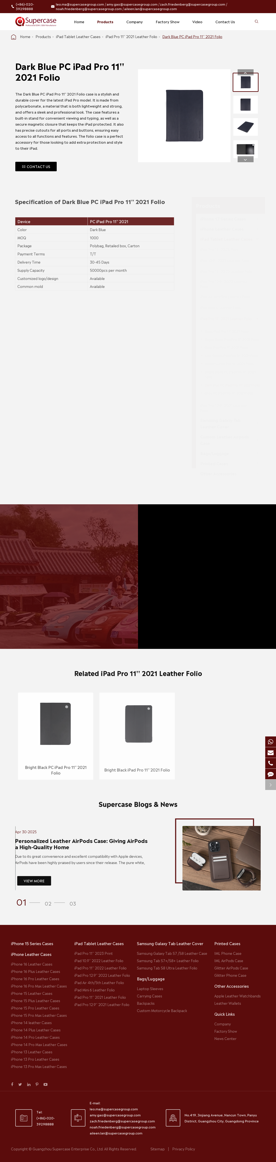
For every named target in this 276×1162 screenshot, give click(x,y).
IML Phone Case (228, 953)
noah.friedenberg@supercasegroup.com (89, 8)
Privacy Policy (183, 1148)
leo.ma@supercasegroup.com (80, 4)
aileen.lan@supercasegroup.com (150, 8)
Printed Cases (227, 943)
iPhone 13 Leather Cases (31, 1051)
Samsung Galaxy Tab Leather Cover (170, 943)
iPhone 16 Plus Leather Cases (35, 971)
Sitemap (158, 1148)
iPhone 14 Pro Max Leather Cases (39, 1044)
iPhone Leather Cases (31, 954)
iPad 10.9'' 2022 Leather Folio (98, 960)
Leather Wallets (227, 1003)
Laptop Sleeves (150, 988)
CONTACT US (36, 166)
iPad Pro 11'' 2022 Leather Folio (100, 967)
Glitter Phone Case (230, 975)
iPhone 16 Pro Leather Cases (35, 978)
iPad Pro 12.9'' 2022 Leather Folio (102, 975)
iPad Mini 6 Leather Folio (94, 989)
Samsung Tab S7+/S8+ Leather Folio (168, 960)
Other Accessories (231, 986)
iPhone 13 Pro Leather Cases (35, 1059)
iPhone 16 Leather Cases (31, 963)
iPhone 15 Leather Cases (31, 993)
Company (134, 21)
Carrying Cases (149, 995)
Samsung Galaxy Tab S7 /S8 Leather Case (172, 953)
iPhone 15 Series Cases (32, 943)
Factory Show (167, 21)
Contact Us (225, 21)
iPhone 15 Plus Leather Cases (35, 1000)
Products (105, 21)
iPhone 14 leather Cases (31, 1022)
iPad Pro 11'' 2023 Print (93, 953)
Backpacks (146, 1003)
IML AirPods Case (228, 960)
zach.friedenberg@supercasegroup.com (192, 4)
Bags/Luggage (151, 978)
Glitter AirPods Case (231, 967)
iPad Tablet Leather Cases (78, 36)
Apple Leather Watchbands (237, 995)
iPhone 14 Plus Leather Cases (36, 1029)
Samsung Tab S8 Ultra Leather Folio (167, 967)
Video (197, 21)
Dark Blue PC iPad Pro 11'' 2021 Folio (192, 36)
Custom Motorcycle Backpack (162, 1010)
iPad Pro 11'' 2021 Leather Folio (131, 36)
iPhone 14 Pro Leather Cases (35, 1037)
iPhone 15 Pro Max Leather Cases (39, 1015)
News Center (225, 1038)
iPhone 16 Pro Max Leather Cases (39, 985)
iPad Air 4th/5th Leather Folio (99, 982)
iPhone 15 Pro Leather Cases (35, 1007)
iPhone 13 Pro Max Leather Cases (39, 1066)
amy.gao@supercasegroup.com (132, 4)
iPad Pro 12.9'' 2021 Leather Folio (101, 1004)
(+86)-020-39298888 (25, 6)
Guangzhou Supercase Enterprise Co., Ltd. (68, 1148)
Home (79, 21)
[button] (246, 72)
